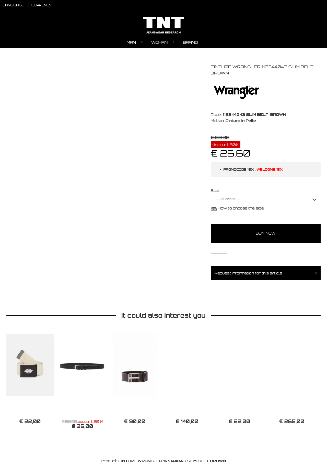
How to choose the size (241, 208)
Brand (190, 42)
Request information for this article (248, 273)
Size (215, 190)
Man (131, 42)
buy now (266, 233)
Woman (159, 42)
